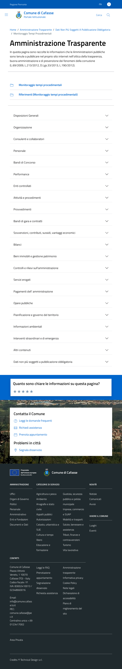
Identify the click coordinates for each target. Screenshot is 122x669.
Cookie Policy (70, 583)
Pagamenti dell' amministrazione (33, 291)
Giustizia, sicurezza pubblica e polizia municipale (72, 499)
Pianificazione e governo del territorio (36, 315)
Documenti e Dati (19, 524)
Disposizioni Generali (26, 115)
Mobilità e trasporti (73, 519)
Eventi (92, 530)
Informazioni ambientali (28, 326)
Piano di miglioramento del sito (72, 608)
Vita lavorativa (70, 550)
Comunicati (95, 499)
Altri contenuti (22, 350)
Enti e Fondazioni (19, 519)
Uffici (12, 494)
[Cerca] (108, 15)
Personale (20, 151)
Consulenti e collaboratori (29, 139)
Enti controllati (22, 186)
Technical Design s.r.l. (31, 660)
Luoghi (92, 525)
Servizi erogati (22, 279)
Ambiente (41, 499)
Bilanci (17, 244)
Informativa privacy (73, 578)
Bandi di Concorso (24, 162)
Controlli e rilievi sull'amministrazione (36, 268)
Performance (21, 174)
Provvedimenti (22, 209)
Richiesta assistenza (47, 593)
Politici (13, 504)
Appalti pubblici (44, 514)
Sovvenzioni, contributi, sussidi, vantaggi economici (44, 233)
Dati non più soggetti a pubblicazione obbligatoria (43, 362)
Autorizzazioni (43, 519)
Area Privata (16, 640)
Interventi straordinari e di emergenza (36, 338)
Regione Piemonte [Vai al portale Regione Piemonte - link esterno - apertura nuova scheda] (18, 4)
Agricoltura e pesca (46, 494)
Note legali (68, 588)
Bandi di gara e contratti (28, 221)
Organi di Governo (19, 499)
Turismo (67, 545)
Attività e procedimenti (27, 198)
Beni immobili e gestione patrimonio (35, 256)
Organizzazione (23, 127)
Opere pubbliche (23, 303)
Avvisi (92, 504)
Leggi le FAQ (43, 567)
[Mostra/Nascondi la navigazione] (6, 15)
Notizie (93, 494)
